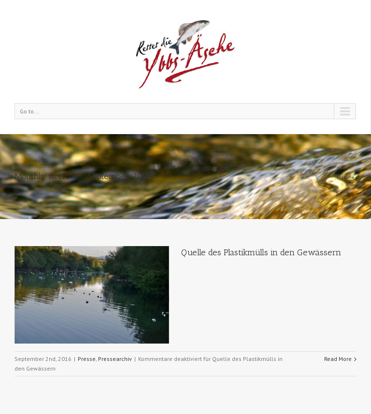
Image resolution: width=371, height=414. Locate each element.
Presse (87, 358)
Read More (338, 358)
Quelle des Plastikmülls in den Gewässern (261, 252)
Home (348, 177)
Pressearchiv (115, 358)
